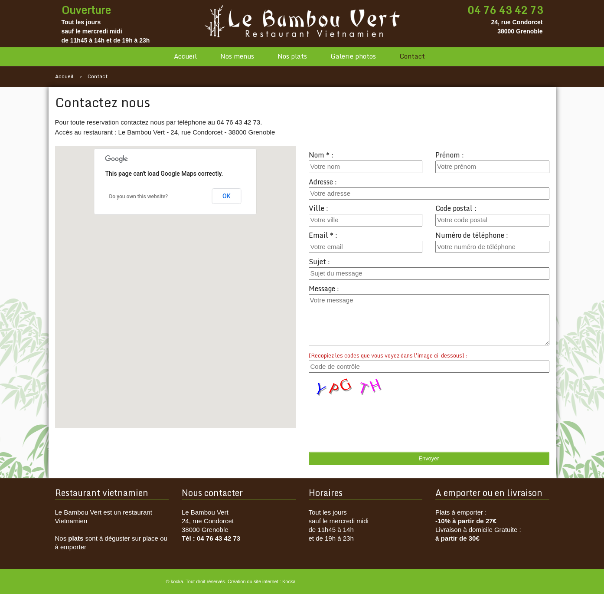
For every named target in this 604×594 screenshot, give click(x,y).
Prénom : (449, 154)
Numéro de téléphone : (471, 235)
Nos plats (292, 56)
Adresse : (323, 181)
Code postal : (456, 208)
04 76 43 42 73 (505, 9)
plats (75, 538)
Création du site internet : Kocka (262, 581)
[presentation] (375, 416)
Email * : (323, 235)
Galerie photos (353, 56)
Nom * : (321, 154)
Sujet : (319, 261)
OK (226, 196)
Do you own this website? (138, 197)
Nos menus (237, 56)
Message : (324, 288)
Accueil (185, 56)
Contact (412, 56)
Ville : (318, 208)
